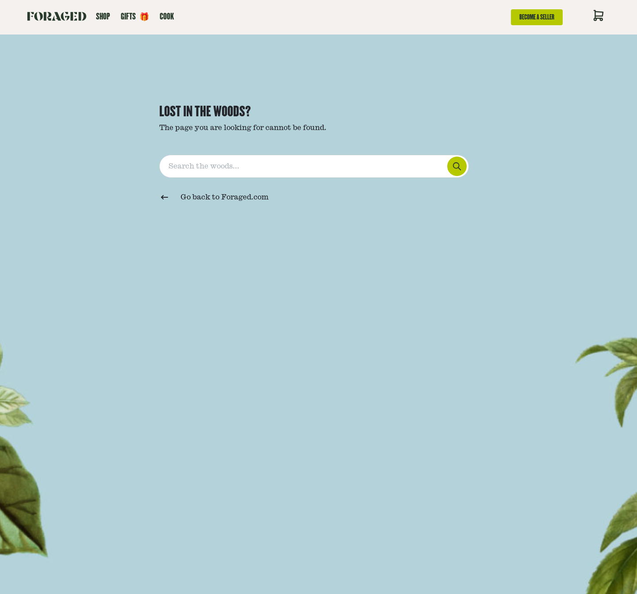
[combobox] (318, 164)
